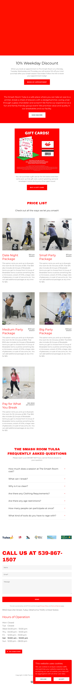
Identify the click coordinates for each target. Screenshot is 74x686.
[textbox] (37, 567)
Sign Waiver (37, 115)
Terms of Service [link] (56, 606)
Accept (61, 679)
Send (37, 599)
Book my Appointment (37, 82)
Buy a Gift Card (37, 187)
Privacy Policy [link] (44, 606)
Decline (43, 679)
